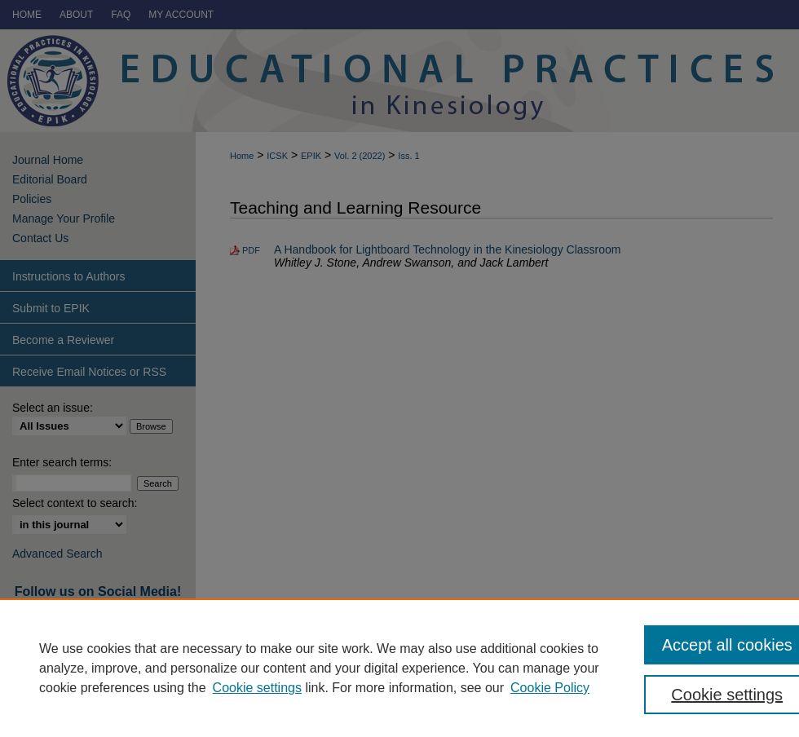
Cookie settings (257, 688)
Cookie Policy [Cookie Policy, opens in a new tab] (549, 688)
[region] (399, 667)
